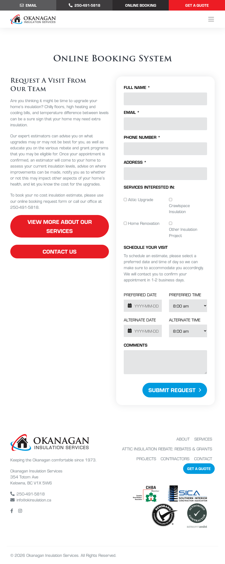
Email (28, 5)
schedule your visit (146, 247)
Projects (146, 458)
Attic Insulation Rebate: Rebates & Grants (167, 449)
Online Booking (140, 5)
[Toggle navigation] (211, 19)
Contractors (175, 458)
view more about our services (60, 226)
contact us (60, 251)
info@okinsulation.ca (30, 500)
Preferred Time (185, 294)
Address (135, 162)
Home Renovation (143, 223)
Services (203, 439)
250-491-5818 (27, 494)
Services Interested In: (149, 187)
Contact (203, 458)
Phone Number (142, 137)
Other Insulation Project (183, 232)
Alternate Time (184, 320)
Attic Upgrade (140, 199)
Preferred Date (140, 294)
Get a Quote (197, 5)
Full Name (137, 87)
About (183, 439)
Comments (135, 345)
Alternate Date (140, 320)
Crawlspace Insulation (179, 208)
